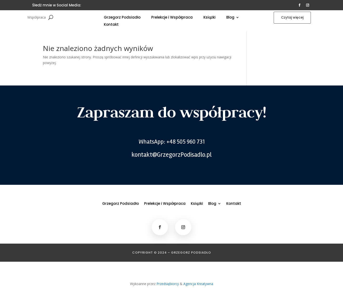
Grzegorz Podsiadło (122, 18)
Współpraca (36, 18)
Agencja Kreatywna (198, 283)
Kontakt (111, 25)
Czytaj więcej (292, 17)
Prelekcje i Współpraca (172, 18)
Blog (230, 18)
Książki (209, 18)
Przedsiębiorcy (167, 283)
